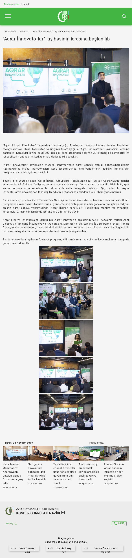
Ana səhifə (10, 31)
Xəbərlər (24, 31)
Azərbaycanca (11, 4)
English (25, 4)
